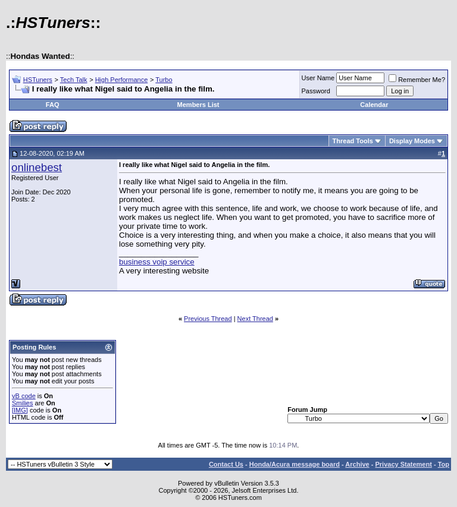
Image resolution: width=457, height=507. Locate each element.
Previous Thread (208, 318)
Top (443, 464)
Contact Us (226, 464)
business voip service (157, 261)
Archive (357, 464)
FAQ (53, 104)
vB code (24, 395)
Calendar (374, 104)
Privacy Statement (403, 464)
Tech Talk (73, 79)
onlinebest (36, 167)
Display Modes (412, 140)
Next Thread (255, 318)
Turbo (163, 79)
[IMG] (20, 410)
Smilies (22, 403)
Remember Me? (417, 79)
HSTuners (37, 79)
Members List (198, 104)
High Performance (121, 79)
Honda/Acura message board (294, 464)
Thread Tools (353, 140)
